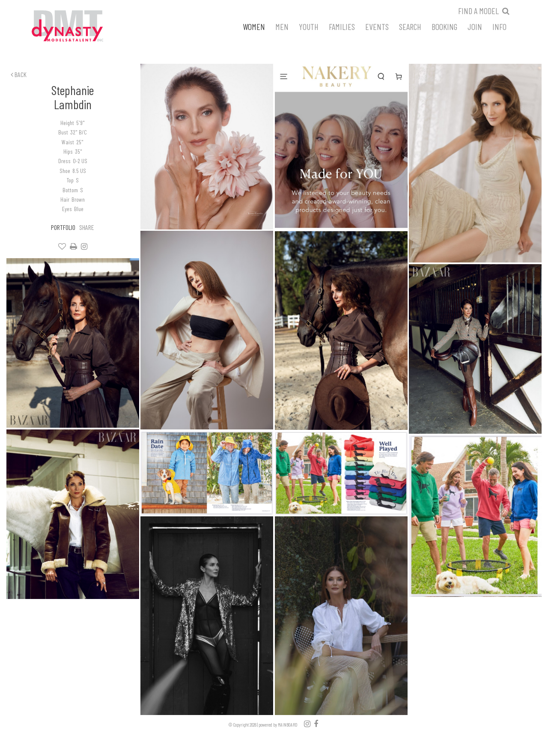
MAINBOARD (288, 724)
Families (342, 26)
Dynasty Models (83, 26)
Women (254, 26)
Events (377, 26)
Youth (309, 26)
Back (19, 74)
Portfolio (63, 227)
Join (475, 26)
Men (282, 26)
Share (86, 227)
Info (499, 26)
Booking (444, 26)
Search (410, 26)
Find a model (478, 11)
